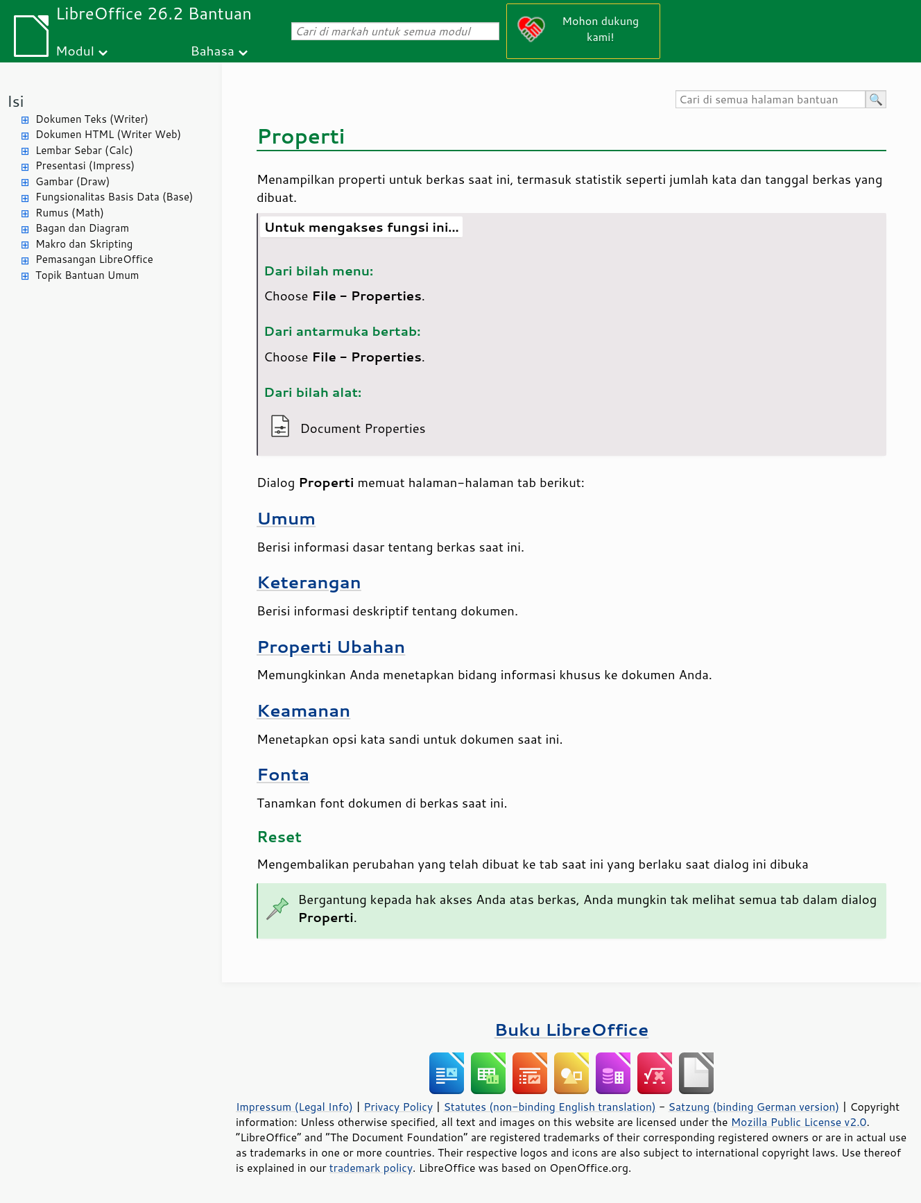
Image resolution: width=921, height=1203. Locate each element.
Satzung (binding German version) (754, 1106)
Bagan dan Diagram (82, 228)
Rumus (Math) (69, 212)
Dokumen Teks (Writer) (91, 119)
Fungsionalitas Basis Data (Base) (114, 196)
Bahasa (212, 50)
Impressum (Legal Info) (294, 1106)
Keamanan (303, 710)
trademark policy (371, 1167)
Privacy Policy (398, 1106)
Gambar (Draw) (72, 181)
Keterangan (309, 582)
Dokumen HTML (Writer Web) (108, 134)
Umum (286, 518)
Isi (15, 101)
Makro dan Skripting (83, 244)
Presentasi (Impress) (85, 165)
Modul (74, 50)
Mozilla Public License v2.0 (799, 1121)
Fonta (283, 774)
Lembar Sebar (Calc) (84, 150)
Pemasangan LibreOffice (94, 259)
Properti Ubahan (331, 646)
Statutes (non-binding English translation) (549, 1106)
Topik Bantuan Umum (87, 275)
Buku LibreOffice (571, 1029)
